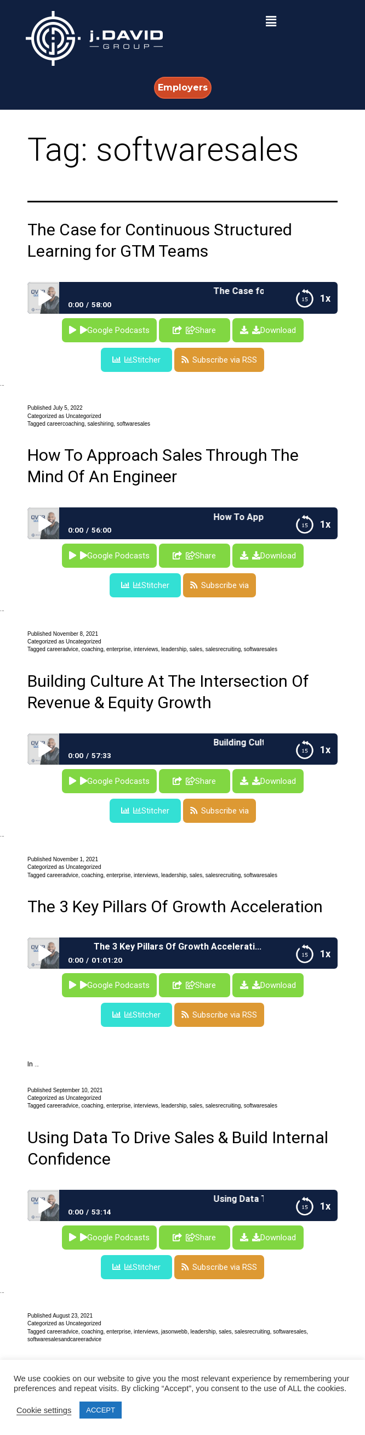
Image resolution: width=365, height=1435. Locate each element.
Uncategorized (83, 416)
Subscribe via (225, 585)
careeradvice (62, 649)
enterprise (118, 649)
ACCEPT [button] (100, 1410)
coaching (92, 649)
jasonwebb (174, 1332)
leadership (173, 649)
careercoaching (65, 424)
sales (196, 649)
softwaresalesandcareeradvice (64, 1339)
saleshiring (101, 424)
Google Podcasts (115, 330)
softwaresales (133, 424)
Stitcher (142, 360)
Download (274, 330)
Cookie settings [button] (43, 1410)
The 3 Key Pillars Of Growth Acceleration (175, 906)
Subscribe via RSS (224, 360)
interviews (146, 649)
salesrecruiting (223, 649)
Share (201, 330)
